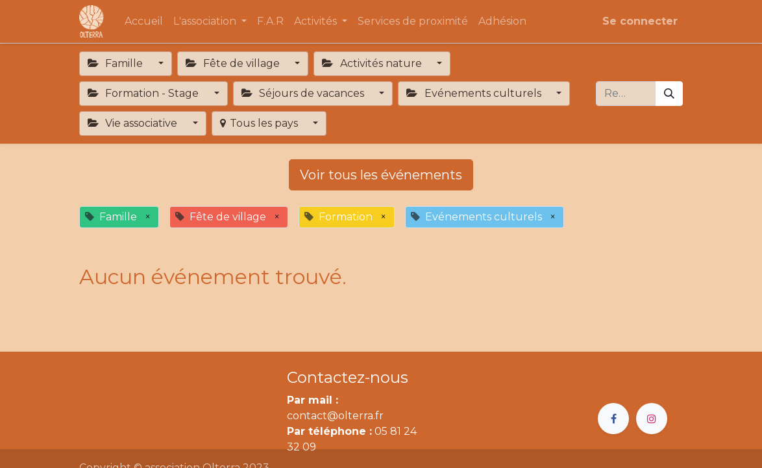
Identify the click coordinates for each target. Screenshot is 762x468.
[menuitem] (143, 21)
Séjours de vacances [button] (304, 93)
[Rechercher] (669, 93)
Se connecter (640, 21)
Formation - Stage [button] (144, 93)
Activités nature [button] (373, 63)
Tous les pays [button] (260, 123)
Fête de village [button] (234, 63)
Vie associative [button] (134, 123)
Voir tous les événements (381, 175)
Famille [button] (116, 63)
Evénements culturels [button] (474, 93)
